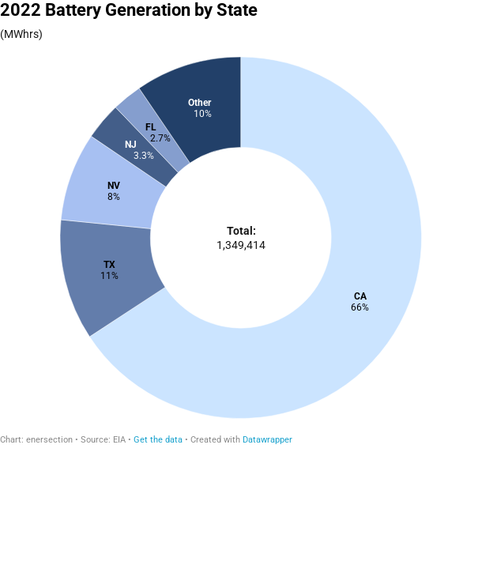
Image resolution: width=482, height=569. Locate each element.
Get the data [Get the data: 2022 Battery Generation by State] (158, 440)
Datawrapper (267, 440)
